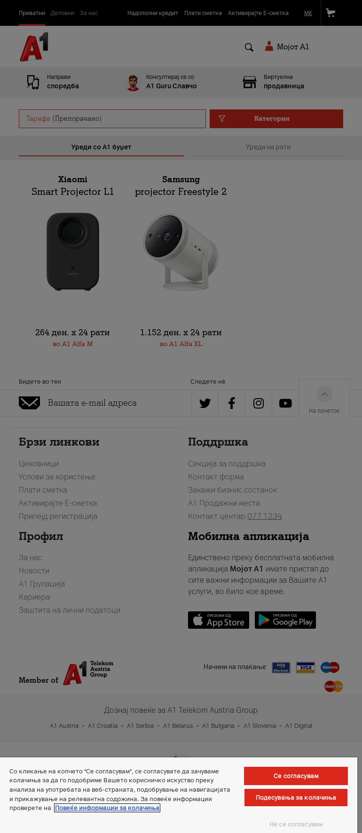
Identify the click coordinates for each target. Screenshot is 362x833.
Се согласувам (296, 775)
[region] (178, 795)
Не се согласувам (296, 824)
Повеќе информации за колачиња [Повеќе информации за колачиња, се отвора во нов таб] (107, 807)
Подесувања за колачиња (296, 797)
